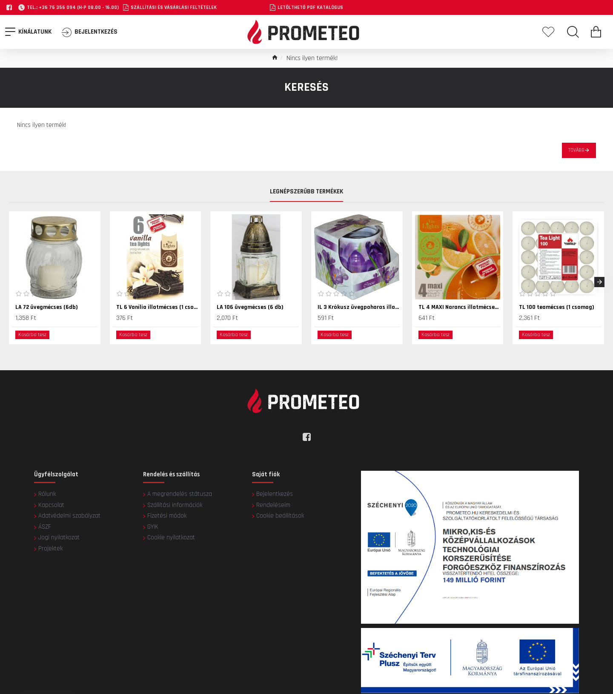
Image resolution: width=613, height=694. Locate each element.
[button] (599, 282)
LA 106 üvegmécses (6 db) (250, 307)
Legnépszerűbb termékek (306, 192)
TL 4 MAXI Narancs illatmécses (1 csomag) (459, 307)
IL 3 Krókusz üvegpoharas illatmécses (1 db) (359, 307)
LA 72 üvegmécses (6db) (46, 307)
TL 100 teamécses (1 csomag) (556, 307)
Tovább (576, 150)
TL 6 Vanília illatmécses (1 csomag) (157, 307)
